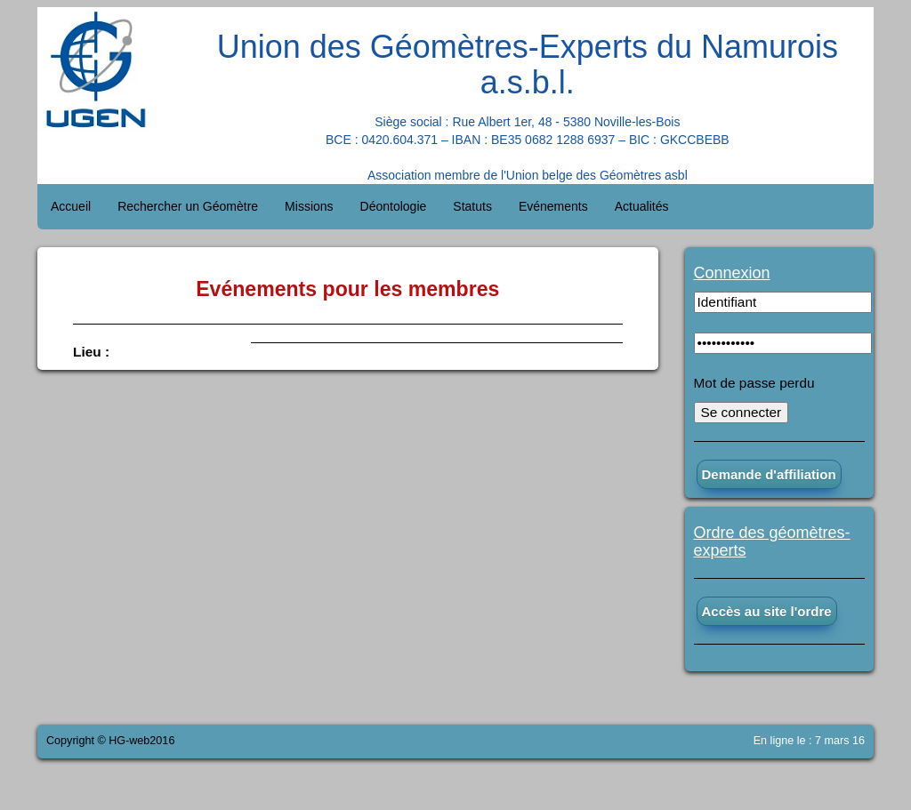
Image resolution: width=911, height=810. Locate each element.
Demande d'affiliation (769, 474)
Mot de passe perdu (754, 382)
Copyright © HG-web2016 (110, 740)
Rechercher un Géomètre (187, 206)
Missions (309, 206)
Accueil (71, 206)
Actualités (642, 206)
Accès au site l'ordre (767, 611)
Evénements (553, 206)
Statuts (472, 206)
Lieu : (91, 351)
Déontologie (393, 206)
